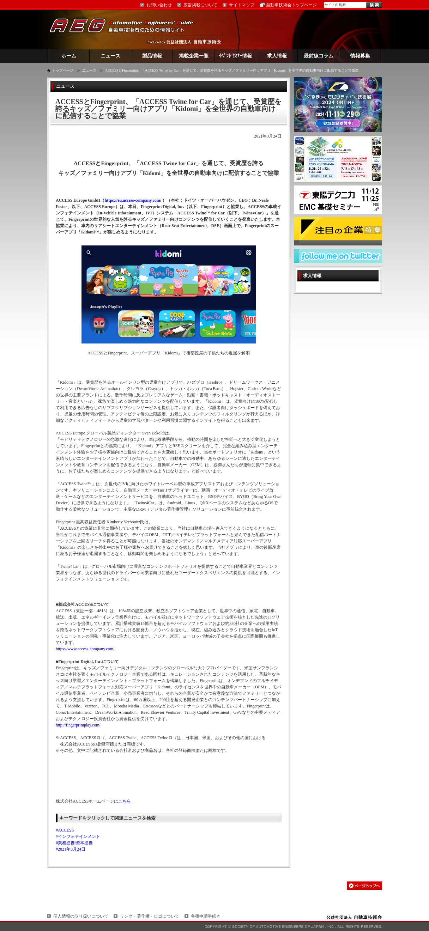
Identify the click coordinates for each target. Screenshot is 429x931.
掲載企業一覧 (194, 56)
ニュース (110, 56)
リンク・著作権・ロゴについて (149, 916)
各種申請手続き (205, 916)
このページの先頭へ (364, 885)
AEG (126, 29)
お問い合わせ (159, 4)
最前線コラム (318, 56)
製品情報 (152, 56)
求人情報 (277, 56)
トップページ (62, 70)
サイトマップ (241, 4)
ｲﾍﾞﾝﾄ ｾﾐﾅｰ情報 (235, 56)
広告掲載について (200, 4)
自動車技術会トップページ (291, 4)
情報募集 (360, 56)
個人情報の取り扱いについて (80, 916)
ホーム (68, 56)
